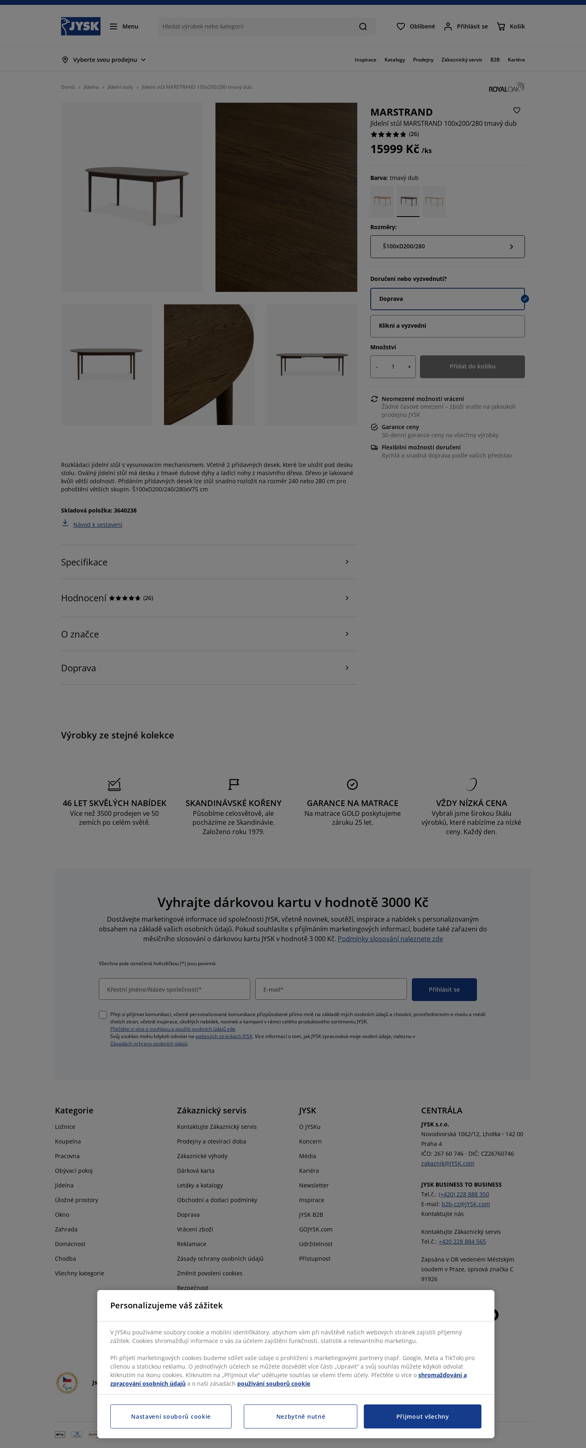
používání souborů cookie (273, 1383)
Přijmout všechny (422, 1416)
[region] (295, 1364)
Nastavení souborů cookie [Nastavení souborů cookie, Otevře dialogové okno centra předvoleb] (171, 1416)
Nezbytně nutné (301, 1416)
